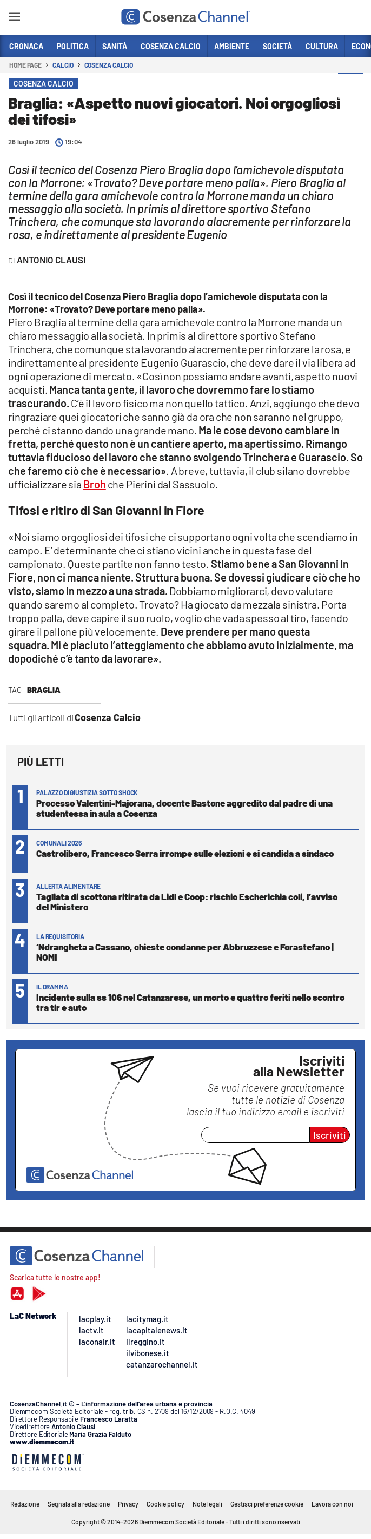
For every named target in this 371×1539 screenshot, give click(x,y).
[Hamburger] (14, 18)
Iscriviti (329, 1135)
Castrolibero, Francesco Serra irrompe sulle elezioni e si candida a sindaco (185, 853)
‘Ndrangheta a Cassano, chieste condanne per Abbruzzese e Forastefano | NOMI (185, 951)
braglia (44, 690)
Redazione (24, 1504)
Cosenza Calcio (109, 65)
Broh (94, 484)
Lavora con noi (332, 1504)
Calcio (62, 65)
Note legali (207, 1504)
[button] (350, 86)
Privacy (128, 1504)
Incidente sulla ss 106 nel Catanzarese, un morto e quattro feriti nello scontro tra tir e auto (190, 1002)
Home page (25, 65)
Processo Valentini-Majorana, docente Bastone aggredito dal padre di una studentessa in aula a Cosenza (184, 807)
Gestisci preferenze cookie (266, 1504)
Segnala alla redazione (79, 1504)
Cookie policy (165, 1504)
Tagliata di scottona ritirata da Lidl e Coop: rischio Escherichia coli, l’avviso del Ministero (186, 901)
